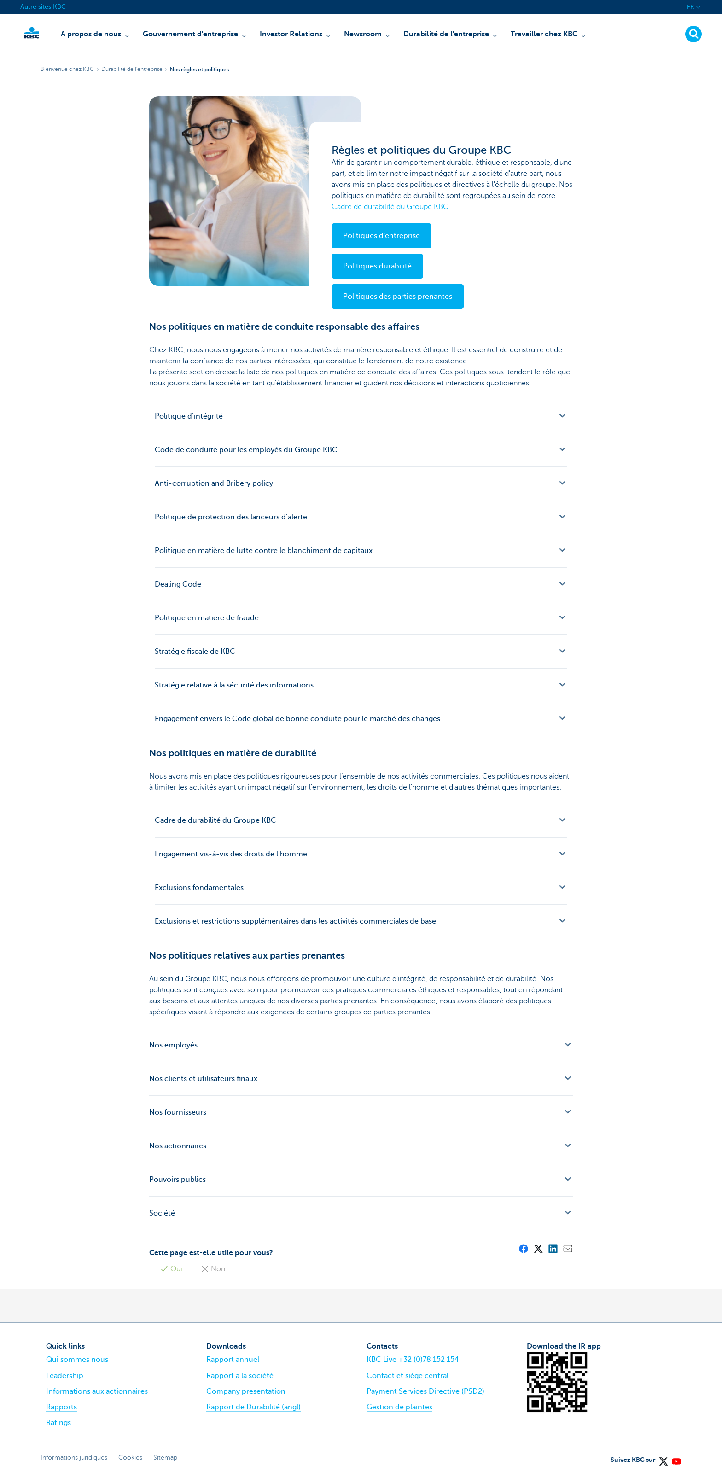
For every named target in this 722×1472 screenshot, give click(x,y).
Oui (171, 1269)
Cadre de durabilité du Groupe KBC (390, 207)
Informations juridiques (74, 1457)
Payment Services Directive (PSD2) (425, 1391)
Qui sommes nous (77, 1360)
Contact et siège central (407, 1376)
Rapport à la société (240, 1376)
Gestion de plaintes (399, 1407)
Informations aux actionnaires (97, 1391)
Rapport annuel (232, 1360)
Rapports (61, 1407)
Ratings (58, 1423)
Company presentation (245, 1391)
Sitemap (165, 1457)
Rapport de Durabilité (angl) (253, 1407)
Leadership (64, 1376)
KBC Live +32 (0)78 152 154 (413, 1360)
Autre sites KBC (43, 6)
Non (213, 1269)
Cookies (130, 1457)
